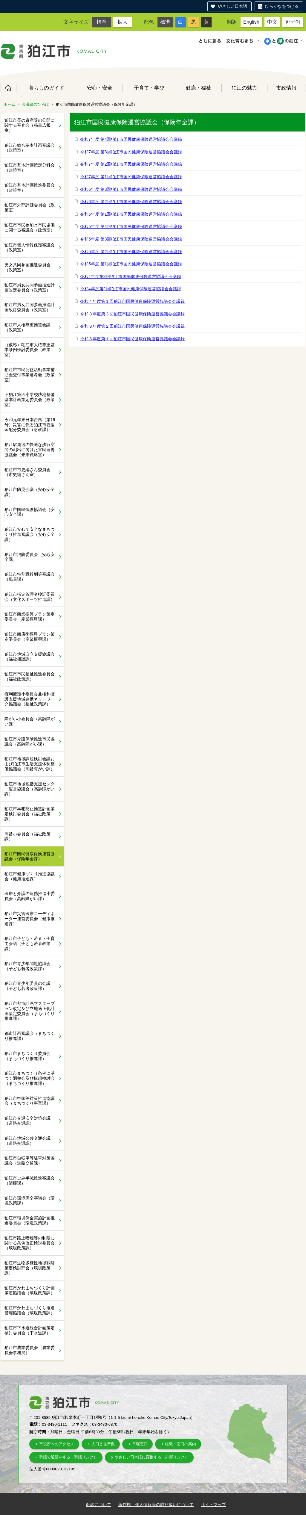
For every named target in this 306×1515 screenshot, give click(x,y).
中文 (272, 22)
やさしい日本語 (232, 6)
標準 (102, 22)
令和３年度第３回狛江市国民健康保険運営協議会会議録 (132, 314)
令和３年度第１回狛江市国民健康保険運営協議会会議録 (132, 338)
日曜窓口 (140, 1444)
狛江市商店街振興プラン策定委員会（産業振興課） (29, 637)
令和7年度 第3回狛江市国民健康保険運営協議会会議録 (131, 151)
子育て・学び (149, 87)
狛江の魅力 (244, 87)
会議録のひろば (35, 104)
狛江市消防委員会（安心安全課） (29, 557)
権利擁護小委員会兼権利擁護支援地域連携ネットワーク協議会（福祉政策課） (29, 699)
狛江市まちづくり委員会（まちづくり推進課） (27, 1056)
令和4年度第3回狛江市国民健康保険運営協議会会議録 (130, 276)
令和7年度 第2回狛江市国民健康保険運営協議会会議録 (131, 164)
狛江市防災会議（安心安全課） (29, 492)
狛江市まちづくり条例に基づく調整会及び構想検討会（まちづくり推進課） (29, 1078)
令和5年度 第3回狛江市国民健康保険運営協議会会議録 (131, 239)
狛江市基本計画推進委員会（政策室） (29, 188)
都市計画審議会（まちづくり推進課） (29, 1036)
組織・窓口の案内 (180, 1444)
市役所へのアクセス (56, 1444)
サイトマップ (213, 1504)
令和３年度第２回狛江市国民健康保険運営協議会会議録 (132, 326)
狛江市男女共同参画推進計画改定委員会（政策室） (29, 287)
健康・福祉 (198, 87)
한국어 (292, 22)
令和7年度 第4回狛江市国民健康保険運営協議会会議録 (131, 139)
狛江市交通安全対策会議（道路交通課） (27, 1121)
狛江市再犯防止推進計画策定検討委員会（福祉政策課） (29, 813)
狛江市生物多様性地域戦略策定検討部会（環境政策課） (29, 1267)
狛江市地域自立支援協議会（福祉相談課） (29, 657)
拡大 (122, 22)
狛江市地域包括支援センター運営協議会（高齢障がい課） (29, 788)
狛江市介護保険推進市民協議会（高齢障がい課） (29, 741)
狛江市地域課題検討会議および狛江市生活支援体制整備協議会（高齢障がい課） (29, 763)
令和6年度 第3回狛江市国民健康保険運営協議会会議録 (131, 189)
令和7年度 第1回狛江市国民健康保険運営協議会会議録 (131, 176)
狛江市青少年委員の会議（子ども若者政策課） (27, 986)
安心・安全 (99, 87)
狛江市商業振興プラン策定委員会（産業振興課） (29, 617)
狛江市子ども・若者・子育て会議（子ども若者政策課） (29, 943)
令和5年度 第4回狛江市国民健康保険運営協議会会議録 (131, 226)
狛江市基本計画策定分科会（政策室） (29, 168)
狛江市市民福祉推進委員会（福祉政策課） (29, 676)
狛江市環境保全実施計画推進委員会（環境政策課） (29, 1220)
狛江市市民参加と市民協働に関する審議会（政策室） (29, 227)
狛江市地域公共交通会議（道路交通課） (27, 1141)
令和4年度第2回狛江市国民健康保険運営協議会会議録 (130, 288)
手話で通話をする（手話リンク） (68, 1457)
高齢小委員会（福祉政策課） (27, 836)
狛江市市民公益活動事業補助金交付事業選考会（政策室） (29, 374)
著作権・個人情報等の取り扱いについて (156, 1504)
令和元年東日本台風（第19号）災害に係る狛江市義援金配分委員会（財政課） (29, 424)
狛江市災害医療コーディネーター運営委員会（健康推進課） (29, 918)
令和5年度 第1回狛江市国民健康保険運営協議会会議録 (131, 263)
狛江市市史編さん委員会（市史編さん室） (27, 472)
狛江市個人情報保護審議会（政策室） (29, 247)
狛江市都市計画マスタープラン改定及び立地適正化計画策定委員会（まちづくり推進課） (29, 1011)
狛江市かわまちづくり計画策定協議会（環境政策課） (29, 1290)
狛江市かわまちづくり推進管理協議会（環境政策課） (29, 1310)
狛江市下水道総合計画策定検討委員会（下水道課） (29, 1330)
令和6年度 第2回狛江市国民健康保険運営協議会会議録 (131, 201)
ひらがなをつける (282, 6)
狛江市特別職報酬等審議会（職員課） (29, 577)
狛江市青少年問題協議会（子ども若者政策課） (27, 966)
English (251, 22)
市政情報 (286, 87)
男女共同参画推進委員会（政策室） (27, 267)
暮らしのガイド (46, 87)
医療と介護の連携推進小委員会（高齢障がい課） (29, 896)
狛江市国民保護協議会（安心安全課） (29, 512)
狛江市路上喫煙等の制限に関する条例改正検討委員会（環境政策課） (29, 1243)
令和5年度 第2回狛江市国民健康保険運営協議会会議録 (131, 251)
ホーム (8, 88)
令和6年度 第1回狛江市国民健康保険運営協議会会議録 (131, 214)
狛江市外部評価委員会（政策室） (29, 207)
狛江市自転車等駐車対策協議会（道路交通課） (29, 1160)
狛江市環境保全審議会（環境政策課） (29, 1201)
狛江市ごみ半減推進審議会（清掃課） (29, 1181)
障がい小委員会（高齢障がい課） (29, 721)
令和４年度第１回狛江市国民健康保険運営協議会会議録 (132, 301)
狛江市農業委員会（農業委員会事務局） (29, 1350)
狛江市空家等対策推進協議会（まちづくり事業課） (29, 1101)
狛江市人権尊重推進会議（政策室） (27, 327)
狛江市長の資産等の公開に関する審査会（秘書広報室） (29, 125)
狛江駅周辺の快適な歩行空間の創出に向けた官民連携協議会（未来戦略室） (29, 449)
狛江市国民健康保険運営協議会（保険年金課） (29, 856)
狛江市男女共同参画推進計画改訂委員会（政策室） (29, 307)
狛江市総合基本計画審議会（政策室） (29, 148)
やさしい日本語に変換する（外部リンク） (152, 1457)
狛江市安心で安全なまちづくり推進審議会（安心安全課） (29, 534)
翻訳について (98, 1504)
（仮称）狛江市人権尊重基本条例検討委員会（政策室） (29, 349)
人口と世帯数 (103, 1444)
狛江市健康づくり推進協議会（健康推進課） (29, 876)
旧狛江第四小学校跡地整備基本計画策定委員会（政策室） (29, 399)
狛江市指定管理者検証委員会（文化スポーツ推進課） (29, 597)
